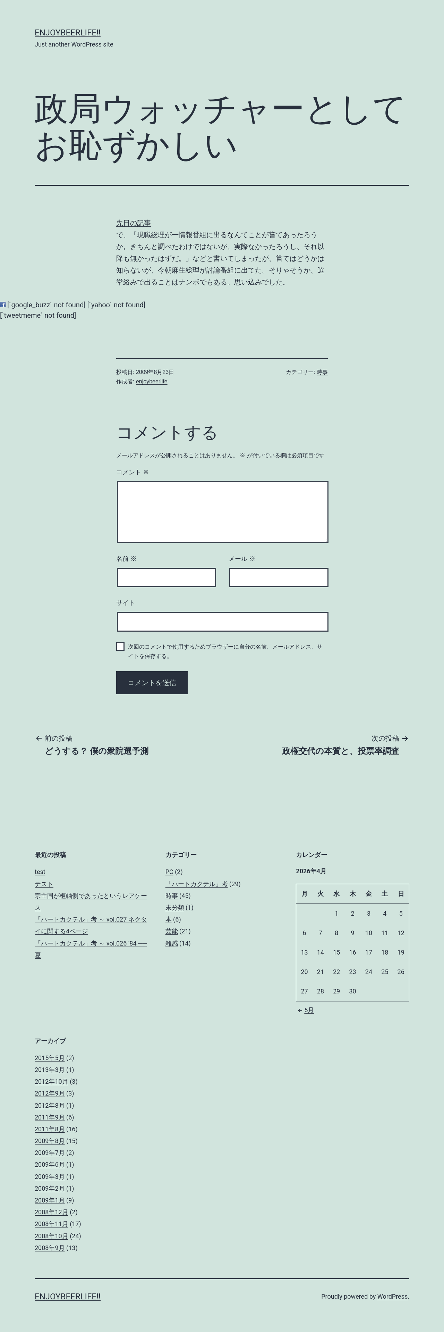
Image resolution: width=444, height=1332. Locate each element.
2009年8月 (50, 1140)
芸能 (171, 931)
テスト (44, 884)
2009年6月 (50, 1164)
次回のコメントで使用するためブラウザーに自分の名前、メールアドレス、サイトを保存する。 (225, 651)
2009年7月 (50, 1152)
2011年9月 (50, 1117)
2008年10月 (51, 1236)
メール (242, 558)
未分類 (174, 907)
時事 (322, 372)
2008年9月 (50, 1247)
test (40, 871)
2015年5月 (50, 1058)
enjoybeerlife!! (68, 33)
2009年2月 (50, 1188)
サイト (125, 602)
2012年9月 (50, 1093)
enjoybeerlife (152, 381)
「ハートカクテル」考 (196, 884)
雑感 (171, 943)
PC (169, 871)
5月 (305, 1010)
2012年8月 (50, 1105)
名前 (126, 558)
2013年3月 (50, 1069)
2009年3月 (50, 1176)
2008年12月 (51, 1212)
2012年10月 (51, 1081)
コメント (132, 472)
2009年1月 (50, 1200)
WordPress (392, 1296)
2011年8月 (50, 1129)
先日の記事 (133, 223)
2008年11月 (51, 1223)
